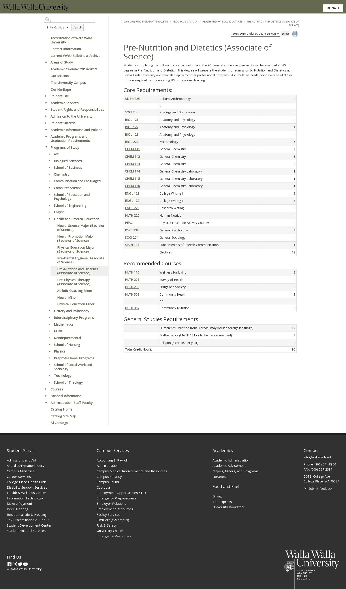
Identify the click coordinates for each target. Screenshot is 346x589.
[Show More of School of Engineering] (49, 205)
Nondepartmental (67, 338)
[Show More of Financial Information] (46, 396)
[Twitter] (20, 564)
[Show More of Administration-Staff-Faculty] (46, 402)
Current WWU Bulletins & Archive (75, 55)
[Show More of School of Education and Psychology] (49, 194)
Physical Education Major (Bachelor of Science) (76, 249)
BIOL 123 (131, 134)
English (59, 212)
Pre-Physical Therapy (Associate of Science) (73, 282)
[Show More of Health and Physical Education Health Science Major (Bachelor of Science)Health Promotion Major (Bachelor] (49, 219)
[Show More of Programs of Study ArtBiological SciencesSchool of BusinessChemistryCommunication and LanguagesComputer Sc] (46, 147)
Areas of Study (62, 62)
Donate (333, 8)
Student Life (60, 96)
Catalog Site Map (63, 416)
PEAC (129, 223)
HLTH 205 (132, 280)
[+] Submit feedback (318, 488)
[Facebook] (9, 564)
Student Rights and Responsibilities (77, 109)
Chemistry (61, 174)
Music (58, 331)
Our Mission (60, 75)
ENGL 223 (132, 208)
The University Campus (68, 82)
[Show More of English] (49, 212)
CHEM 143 (132, 164)
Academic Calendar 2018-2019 (74, 69)
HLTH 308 (132, 294)
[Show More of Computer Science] (49, 188)
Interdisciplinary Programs (74, 317)
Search (77, 27)
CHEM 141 (132, 149)
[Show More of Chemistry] (49, 174)
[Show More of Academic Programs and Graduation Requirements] (46, 136)
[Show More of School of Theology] (49, 382)
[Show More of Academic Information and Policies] (46, 130)
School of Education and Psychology (72, 196)
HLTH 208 (132, 287)
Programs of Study (65, 147)
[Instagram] (14, 564)
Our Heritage (61, 89)
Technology (62, 375)
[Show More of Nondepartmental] (49, 338)
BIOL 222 (131, 142)
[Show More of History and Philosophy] (49, 311)
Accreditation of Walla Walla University (71, 40)
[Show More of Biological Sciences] (49, 161)
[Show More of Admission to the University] (46, 116)
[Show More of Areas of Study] (46, 62)
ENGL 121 (132, 193)
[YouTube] (25, 564)
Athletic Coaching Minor (74, 290)
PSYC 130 (132, 230)
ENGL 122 (132, 201)
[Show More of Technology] (49, 375)
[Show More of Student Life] (46, 96)
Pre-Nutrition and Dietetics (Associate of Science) (77, 271)
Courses (57, 389)
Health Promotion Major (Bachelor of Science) (75, 238)
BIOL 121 (131, 120)
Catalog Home (61, 409)
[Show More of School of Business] (49, 167)
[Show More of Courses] (46, 389)
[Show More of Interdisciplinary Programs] (49, 317)
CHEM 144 (132, 171)
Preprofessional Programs (74, 358)
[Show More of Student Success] (46, 123)
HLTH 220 (132, 215)
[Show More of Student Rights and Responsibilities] (46, 109)
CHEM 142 (132, 156)
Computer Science (67, 188)
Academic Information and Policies (76, 130)
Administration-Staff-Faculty (72, 402)
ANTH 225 (132, 99)
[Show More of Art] (49, 154)
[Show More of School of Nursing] (49, 344)
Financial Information (66, 396)
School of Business (68, 167)
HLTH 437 (132, 308)
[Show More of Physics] (49, 351)
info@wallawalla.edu (318, 457)
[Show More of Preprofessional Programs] (49, 358)
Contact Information (66, 49)
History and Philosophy (71, 311)
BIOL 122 (131, 127)
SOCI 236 (131, 112)
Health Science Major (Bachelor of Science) (80, 227)
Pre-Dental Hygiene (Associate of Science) (80, 260)
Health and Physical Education (76, 219)
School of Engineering (70, 205)
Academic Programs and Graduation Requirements (70, 138)
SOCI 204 (131, 237)
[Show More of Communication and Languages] (49, 181)
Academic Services (65, 103)
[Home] (36, 10)
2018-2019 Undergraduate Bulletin (146, 21)
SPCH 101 (132, 245)
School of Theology (68, 382)
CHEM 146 (132, 186)
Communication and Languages (77, 181)
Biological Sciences (68, 161)
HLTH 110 (132, 272)
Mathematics (63, 324)
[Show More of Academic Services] (46, 103)
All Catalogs (59, 422)
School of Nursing (67, 344)
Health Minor (67, 297)
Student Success (63, 123)
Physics (59, 351)
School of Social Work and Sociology (73, 366)
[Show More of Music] (49, 331)
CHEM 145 (132, 178)
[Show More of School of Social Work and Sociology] (49, 364)
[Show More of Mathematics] (49, 324)
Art (56, 154)
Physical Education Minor (75, 304)
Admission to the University (71, 116)
